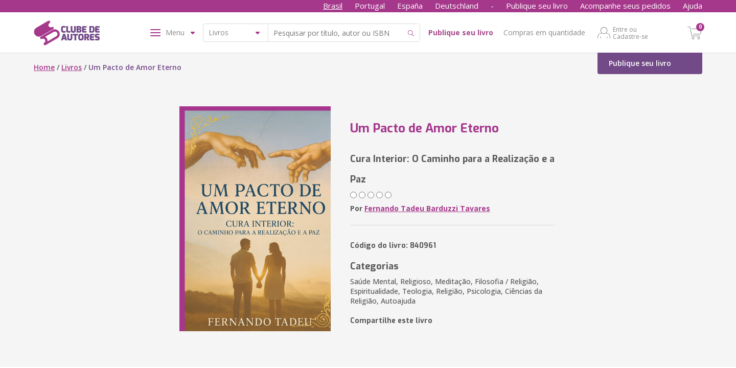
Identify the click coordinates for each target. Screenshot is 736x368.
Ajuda (692, 6)
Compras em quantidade (544, 32)
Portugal (370, 6)
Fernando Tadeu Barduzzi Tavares (427, 208)
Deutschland (456, 6)
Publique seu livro (537, 6)
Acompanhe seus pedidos (625, 6)
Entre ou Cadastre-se (630, 32)
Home (44, 67)
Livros (71, 67)
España (410, 6)
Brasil (332, 6)
